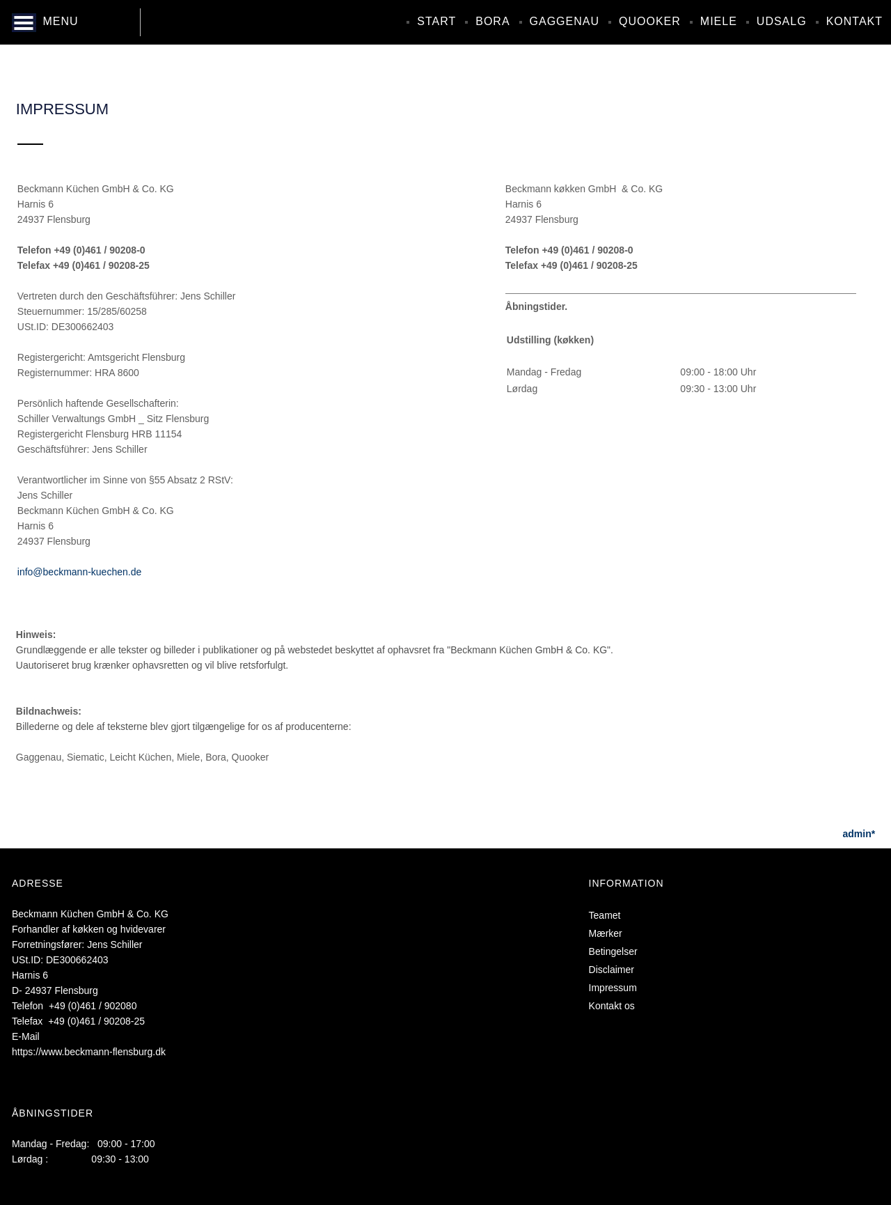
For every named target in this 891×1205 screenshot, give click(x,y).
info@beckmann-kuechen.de (79, 571)
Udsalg (782, 21)
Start (436, 21)
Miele (718, 21)
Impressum (613, 987)
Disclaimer (611, 969)
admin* (859, 833)
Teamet (605, 915)
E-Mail (26, 1036)
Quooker (650, 21)
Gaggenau (564, 21)
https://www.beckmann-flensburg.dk (89, 1051)
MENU (60, 21)
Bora (492, 21)
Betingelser (613, 951)
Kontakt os (612, 1005)
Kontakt (854, 21)
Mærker (605, 933)
